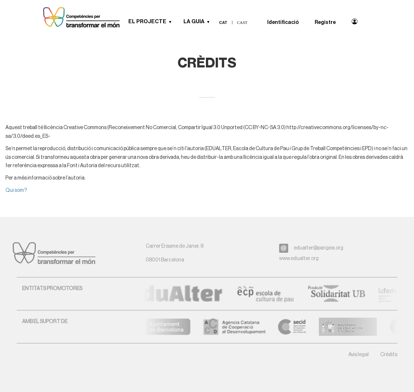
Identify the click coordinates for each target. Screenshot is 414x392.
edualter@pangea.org (318, 248)
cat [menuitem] (223, 23)
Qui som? (16, 190)
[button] (173, 22)
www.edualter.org (299, 258)
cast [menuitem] (242, 22)
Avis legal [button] (358, 354)
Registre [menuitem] (325, 22)
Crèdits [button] (388, 354)
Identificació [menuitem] (283, 22)
